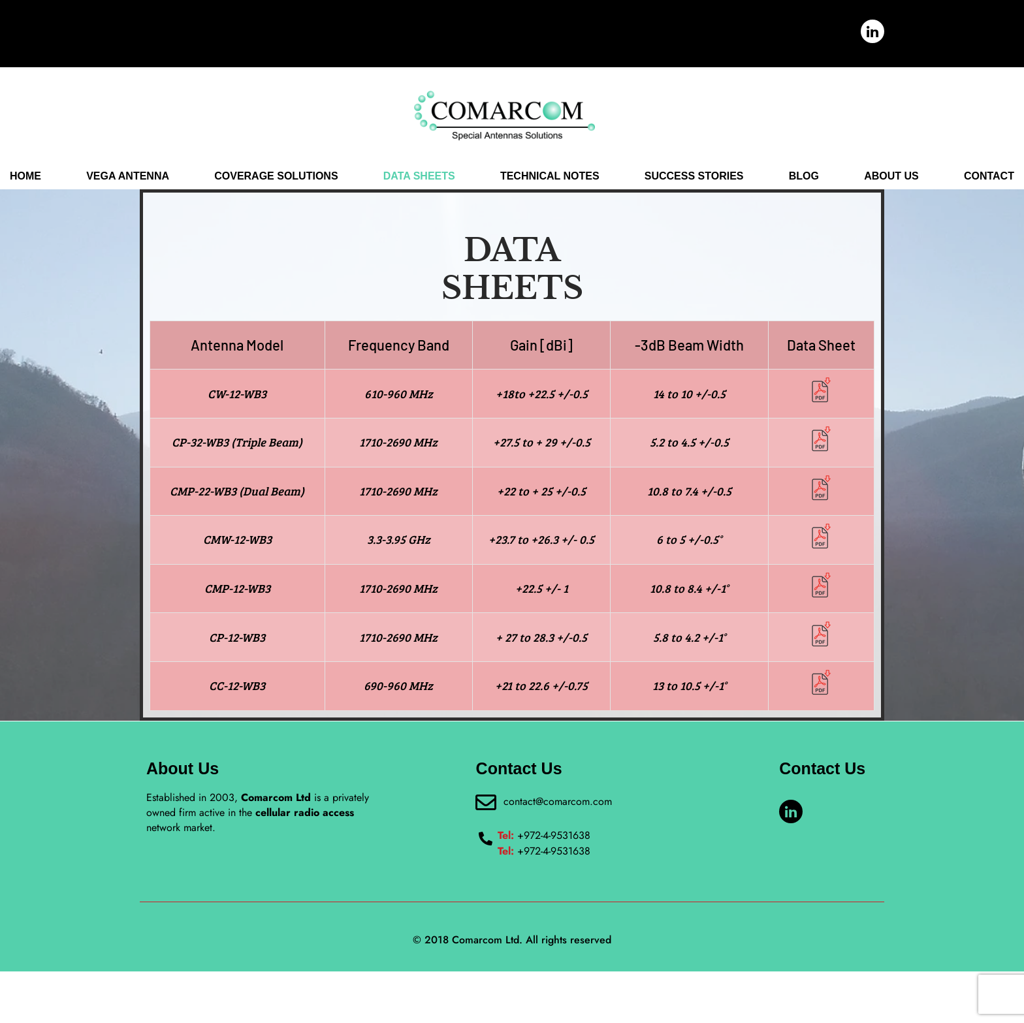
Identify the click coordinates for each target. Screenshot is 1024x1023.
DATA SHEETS (419, 187)
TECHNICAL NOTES (550, 187)
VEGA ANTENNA (127, 187)
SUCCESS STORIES (694, 187)
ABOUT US (891, 187)
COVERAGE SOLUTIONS (276, 187)
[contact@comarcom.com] (483, 854)
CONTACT (989, 187)
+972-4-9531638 (544, 886)
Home (25, 187)
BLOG (804, 187)
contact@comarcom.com (552, 852)
